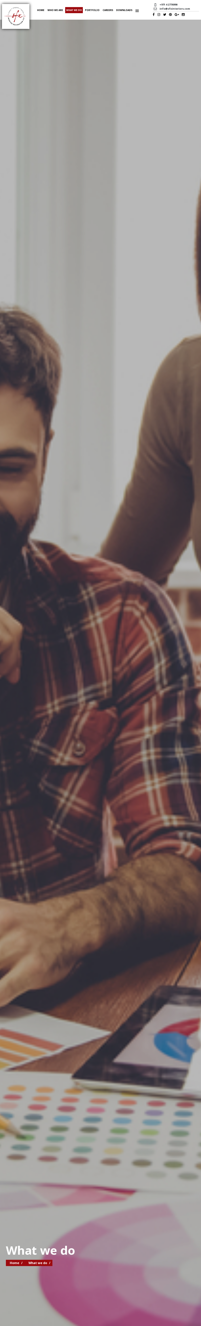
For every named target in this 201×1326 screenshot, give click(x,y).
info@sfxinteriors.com (175, 8)
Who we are (55, 10)
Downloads (124, 10)
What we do (74, 10)
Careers (108, 10)
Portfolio (92, 10)
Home (40, 10)
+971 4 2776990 (168, 4)
